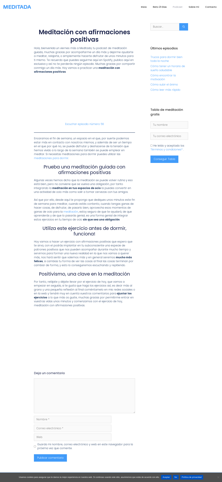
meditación (70, 212)
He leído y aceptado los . (167, 148)
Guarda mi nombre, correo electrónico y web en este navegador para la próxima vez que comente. (85, 446)
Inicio (144, 6)
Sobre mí (194, 6)
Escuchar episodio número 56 (84, 124)
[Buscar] (183, 27)
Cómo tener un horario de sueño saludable (167, 68)
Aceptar (166, 477)
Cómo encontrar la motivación (163, 77)
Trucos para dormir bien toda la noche (166, 59)
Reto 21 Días (160, 6)
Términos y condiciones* (166, 149)
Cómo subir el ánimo (164, 84)
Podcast (178, 6)
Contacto (211, 6)
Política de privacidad (192, 477)
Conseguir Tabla (164, 159)
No (176, 477)
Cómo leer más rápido (165, 90)
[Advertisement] (84, 99)
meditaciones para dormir (51, 158)
